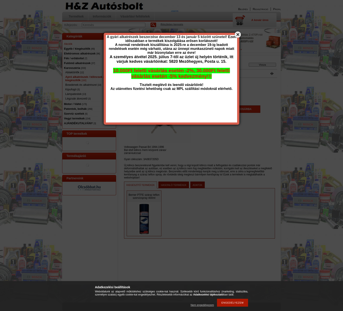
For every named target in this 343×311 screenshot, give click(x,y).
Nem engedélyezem (202, 305)
